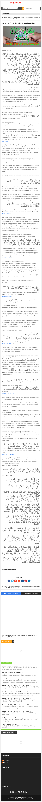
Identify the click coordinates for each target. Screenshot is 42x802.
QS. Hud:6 (5, 141)
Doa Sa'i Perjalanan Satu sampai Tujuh (12, 679)
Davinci (6, 762)
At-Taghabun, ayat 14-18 (9, 718)
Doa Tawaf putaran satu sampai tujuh (12, 672)
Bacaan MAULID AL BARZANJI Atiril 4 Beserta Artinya (16, 698)
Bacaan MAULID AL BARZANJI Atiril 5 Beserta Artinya (16, 711)
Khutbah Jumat (6, 13)
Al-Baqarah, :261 (6, 257)
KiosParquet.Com (19, 798)
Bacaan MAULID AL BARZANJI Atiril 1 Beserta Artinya (16, 705)
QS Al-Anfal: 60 (6, 213)
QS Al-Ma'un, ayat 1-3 (8, 454)
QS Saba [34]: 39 (6, 296)
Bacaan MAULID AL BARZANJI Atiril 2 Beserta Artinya (16, 685)
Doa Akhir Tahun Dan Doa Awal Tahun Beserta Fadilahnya (17, 692)
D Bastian (6, 760)
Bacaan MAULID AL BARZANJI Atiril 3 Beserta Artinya (16, 666)
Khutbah (4, 569)
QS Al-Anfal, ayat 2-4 (7, 343)
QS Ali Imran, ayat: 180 (8, 393)
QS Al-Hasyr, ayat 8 (7, 376)
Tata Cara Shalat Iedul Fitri (9, 724)
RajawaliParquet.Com (29, 798)
